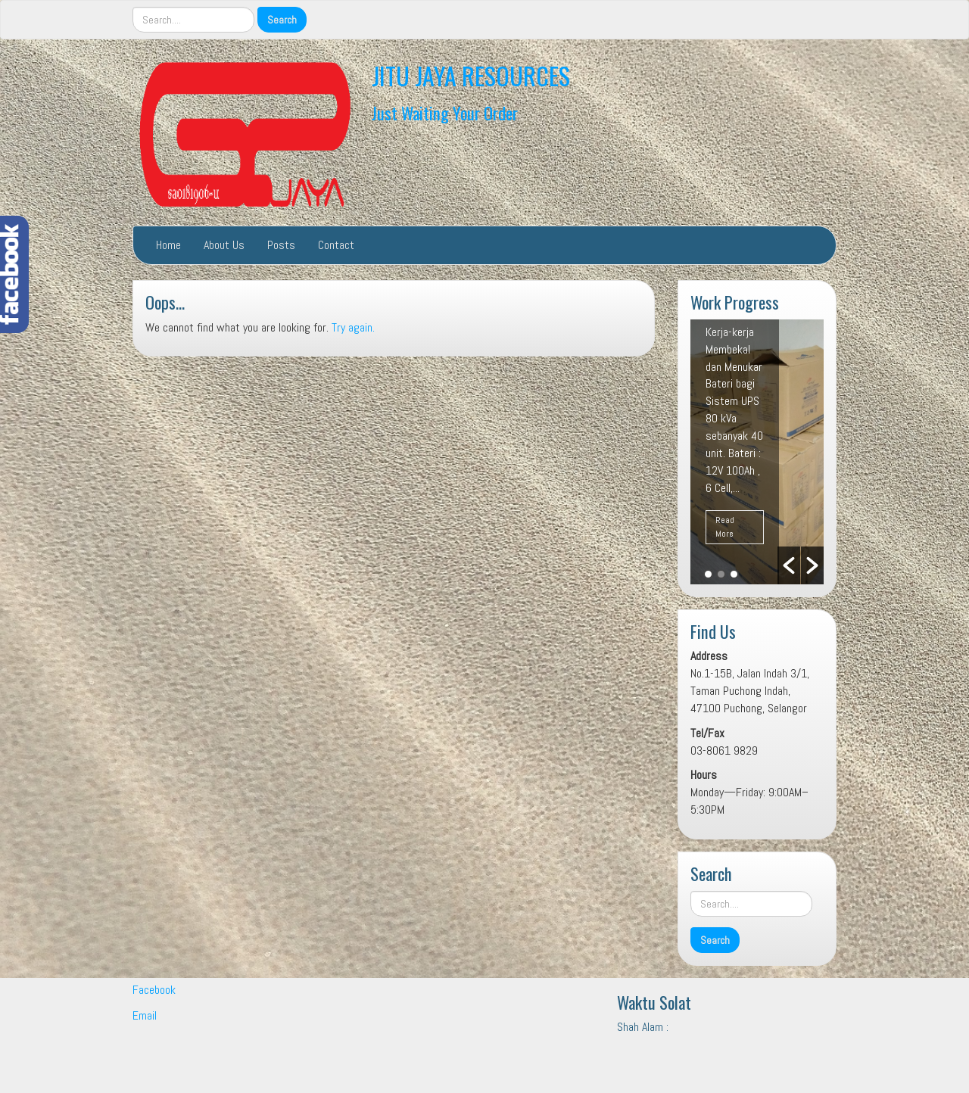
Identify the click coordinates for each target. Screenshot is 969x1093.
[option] (757, 451)
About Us (224, 245)
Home (168, 245)
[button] (788, 565)
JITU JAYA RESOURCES (471, 75)
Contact (336, 245)
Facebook (154, 990)
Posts (281, 245)
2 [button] (721, 574)
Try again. (353, 327)
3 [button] (734, 574)
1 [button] (708, 574)
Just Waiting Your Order (445, 112)
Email (144, 1015)
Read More (724, 526)
